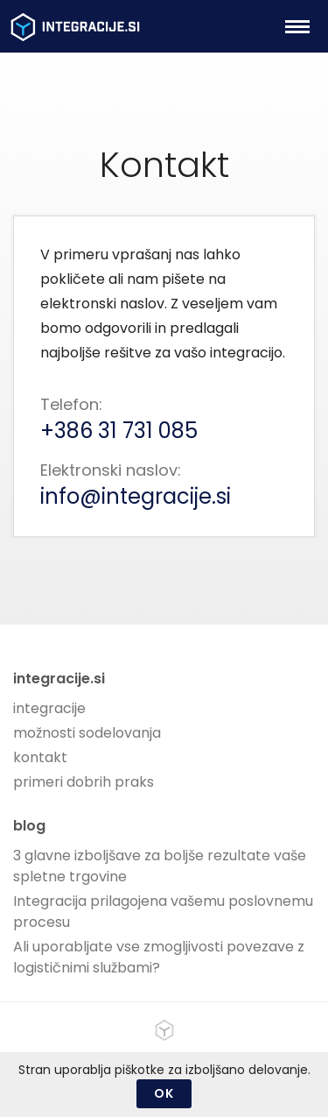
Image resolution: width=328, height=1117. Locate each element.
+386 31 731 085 (119, 430)
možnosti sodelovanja (87, 733)
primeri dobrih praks (83, 782)
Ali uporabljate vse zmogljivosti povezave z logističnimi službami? (158, 957)
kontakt (40, 757)
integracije (49, 708)
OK (163, 1093)
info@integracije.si (135, 496)
